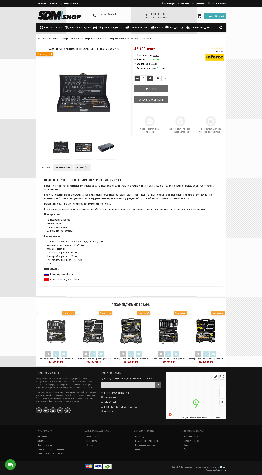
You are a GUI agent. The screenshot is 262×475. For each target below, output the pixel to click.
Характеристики (63, 167)
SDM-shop (223, 467)
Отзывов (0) (81, 167)
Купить (151, 88)
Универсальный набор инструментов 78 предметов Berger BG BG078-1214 (206, 360)
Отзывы (89, 445)
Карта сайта (91, 441)
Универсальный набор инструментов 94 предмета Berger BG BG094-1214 (168, 360)
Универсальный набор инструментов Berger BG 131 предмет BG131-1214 (131, 360)
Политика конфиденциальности (50, 453)
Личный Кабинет (191, 437)
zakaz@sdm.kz (109, 14)
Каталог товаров (52, 27)
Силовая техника (137, 27)
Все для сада (174, 27)
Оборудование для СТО (108, 27)
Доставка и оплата (69, 3)
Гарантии (53, 3)
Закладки (188, 445)
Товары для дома (198, 27)
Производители (142, 437)
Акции (137, 449)
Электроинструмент (77, 27)
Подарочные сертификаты (146, 441)
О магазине (41, 3)
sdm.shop (108, 411)
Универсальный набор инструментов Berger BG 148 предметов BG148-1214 (94, 360)
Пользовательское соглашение (50, 449)
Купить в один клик (151, 99)
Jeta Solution (221, 470)
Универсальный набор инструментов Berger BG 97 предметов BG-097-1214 (56, 360)
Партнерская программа (145, 445)
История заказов (191, 441)
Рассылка (188, 449)
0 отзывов (218, 51)
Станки (156, 27)
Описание (45, 167)
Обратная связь (93, 437)
